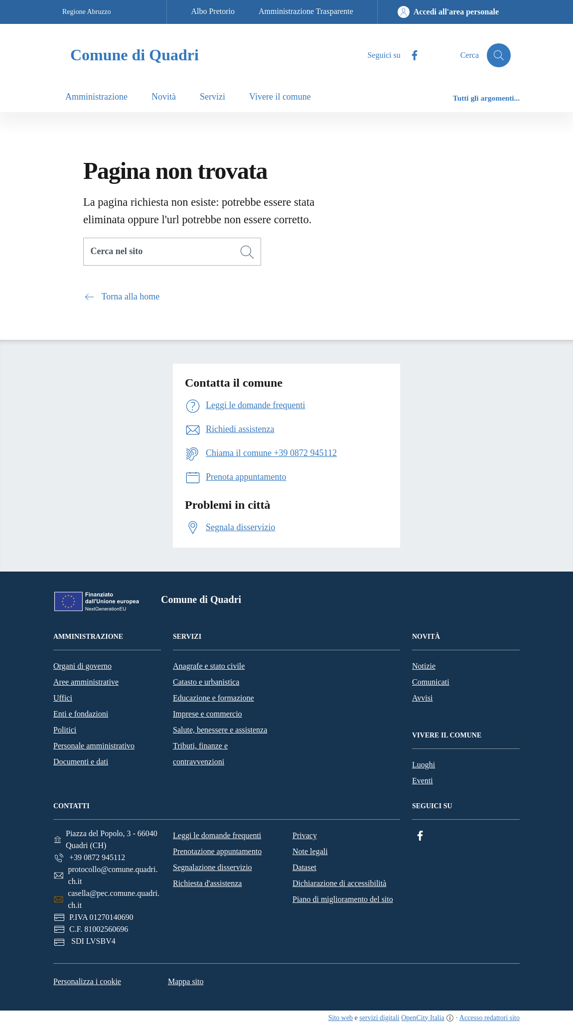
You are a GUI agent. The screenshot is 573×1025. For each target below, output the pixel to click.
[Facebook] (411, 55)
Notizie (423, 666)
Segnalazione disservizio (212, 867)
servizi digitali (379, 1018)
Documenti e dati (80, 761)
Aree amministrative (86, 682)
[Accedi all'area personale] (448, 12)
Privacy (304, 835)
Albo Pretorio (213, 11)
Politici (64, 730)
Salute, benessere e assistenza (220, 730)
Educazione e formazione (213, 698)
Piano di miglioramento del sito (342, 899)
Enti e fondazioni (80, 714)
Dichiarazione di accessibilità (339, 883)
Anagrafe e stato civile (209, 666)
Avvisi (422, 698)
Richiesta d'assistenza (207, 883)
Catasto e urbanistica (206, 682)
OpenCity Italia (422, 1018)
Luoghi (423, 764)
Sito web (340, 1018)
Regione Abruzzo (86, 11)
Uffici (62, 698)
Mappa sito (186, 981)
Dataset (304, 867)
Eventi (422, 780)
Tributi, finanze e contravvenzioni (200, 753)
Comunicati (430, 682)
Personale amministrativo (94, 745)
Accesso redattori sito (489, 1018)
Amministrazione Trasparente (306, 11)
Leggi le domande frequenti (217, 835)
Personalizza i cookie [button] (87, 981)
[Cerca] (247, 252)
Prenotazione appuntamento (217, 851)
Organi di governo (82, 666)
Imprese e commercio (207, 714)
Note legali (310, 851)
